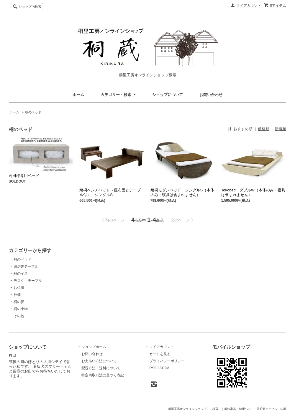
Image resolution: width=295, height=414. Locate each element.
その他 (19, 316)
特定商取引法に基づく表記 (102, 375)
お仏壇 (19, 288)
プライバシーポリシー (167, 361)
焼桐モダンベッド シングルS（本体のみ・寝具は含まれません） (182, 192)
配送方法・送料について (100, 368)
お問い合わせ (210, 94)
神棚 (17, 295)
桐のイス (21, 273)
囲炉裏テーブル (26, 266)
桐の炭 (19, 302)
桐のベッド (33, 112)
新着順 (280, 129)
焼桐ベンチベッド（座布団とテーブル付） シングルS (110, 192)
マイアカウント (248, 6)
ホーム (78, 94)
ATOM (164, 368)
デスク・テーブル (28, 281)
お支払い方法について (99, 361)
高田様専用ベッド (24, 175)
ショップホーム (93, 347)
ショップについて (167, 94)
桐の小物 (21, 309)
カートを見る (160, 354)
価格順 (263, 129)
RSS (153, 368)
